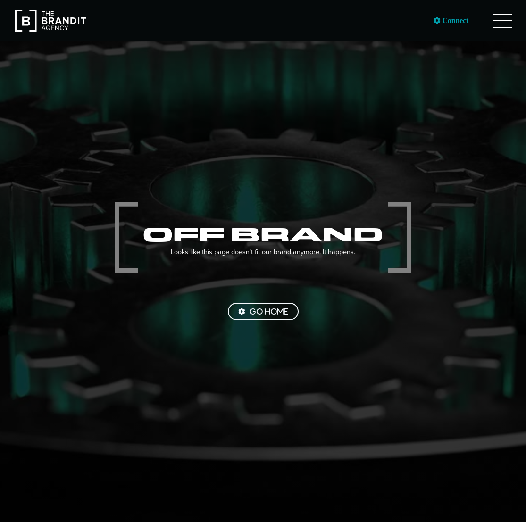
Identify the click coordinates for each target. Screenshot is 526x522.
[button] (502, 20)
